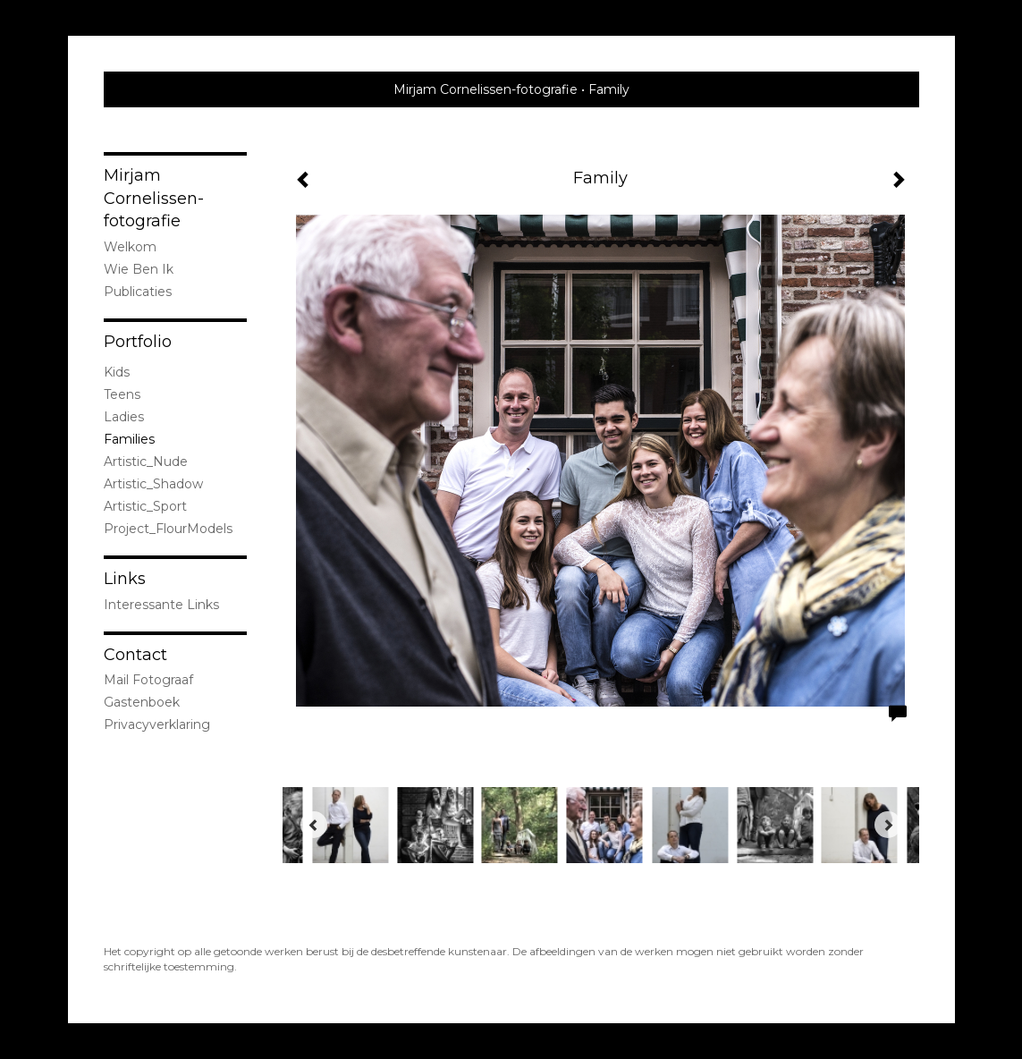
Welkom (130, 247)
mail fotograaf (148, 680)
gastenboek (142, 702)
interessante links (161, 605)
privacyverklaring (157, 724)
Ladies (124, 417)
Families (129, 439)
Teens (122, 394)
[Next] (887, 824)
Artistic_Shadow (153, 484)
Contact (135, 655)
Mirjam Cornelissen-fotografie (485, 89)
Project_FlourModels (168, 529)
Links (125, 579)
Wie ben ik (138, 269)
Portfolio (138, 342)
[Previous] (313, 824)
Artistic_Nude (146, 461)
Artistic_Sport (145, 506)
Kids (117, 372)
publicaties (138, 292)
